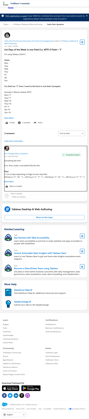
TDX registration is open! (16, 16)
